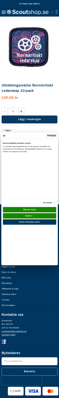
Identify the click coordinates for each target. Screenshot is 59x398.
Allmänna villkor (9, 294)
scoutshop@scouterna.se (14, 331)
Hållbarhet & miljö (10, 289)
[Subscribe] (29, 372)
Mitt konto (6, 278)
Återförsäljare (8, 305)
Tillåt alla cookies (29, 210)
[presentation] (22, 380)
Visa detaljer (47, 203)
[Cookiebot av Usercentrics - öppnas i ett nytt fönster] (42, 135)
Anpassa (29, 216)
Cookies (6, 300)
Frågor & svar (8, 267)
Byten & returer (9, 272)
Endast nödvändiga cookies (29, 222)
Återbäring (7, 283)
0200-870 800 (8, 335)
